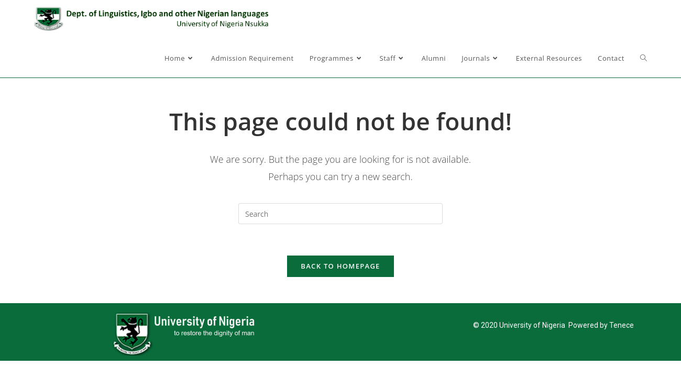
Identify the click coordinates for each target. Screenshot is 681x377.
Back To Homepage (340, 266)
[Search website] (643, 58)
